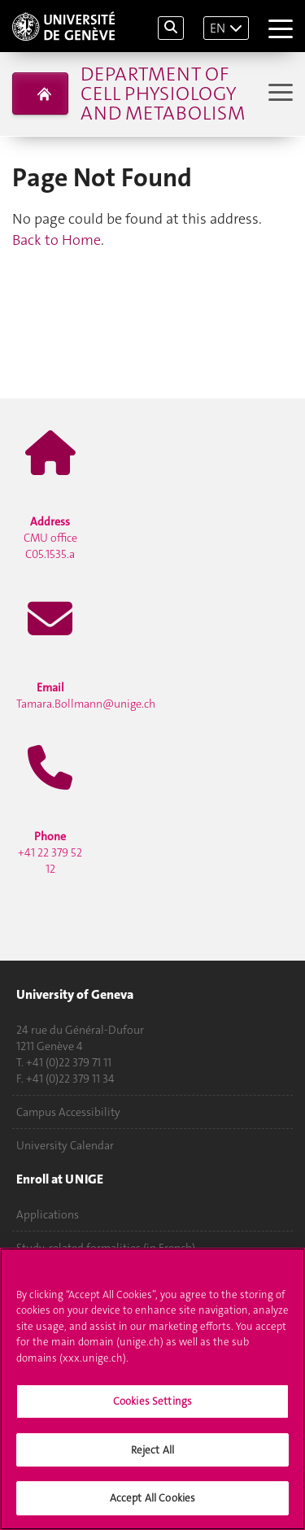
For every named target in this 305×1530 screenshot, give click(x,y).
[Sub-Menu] (278, 94)
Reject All (152, 1450)
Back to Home (56, 240)
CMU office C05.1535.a (50, 537)
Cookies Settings (152, 1401)
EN (217, 28)
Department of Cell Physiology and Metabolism (163, 93)
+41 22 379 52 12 (50, 852)
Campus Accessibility (68, 1112)
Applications (47, 1214)
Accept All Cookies (152, 1498)
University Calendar (65, 1145)
